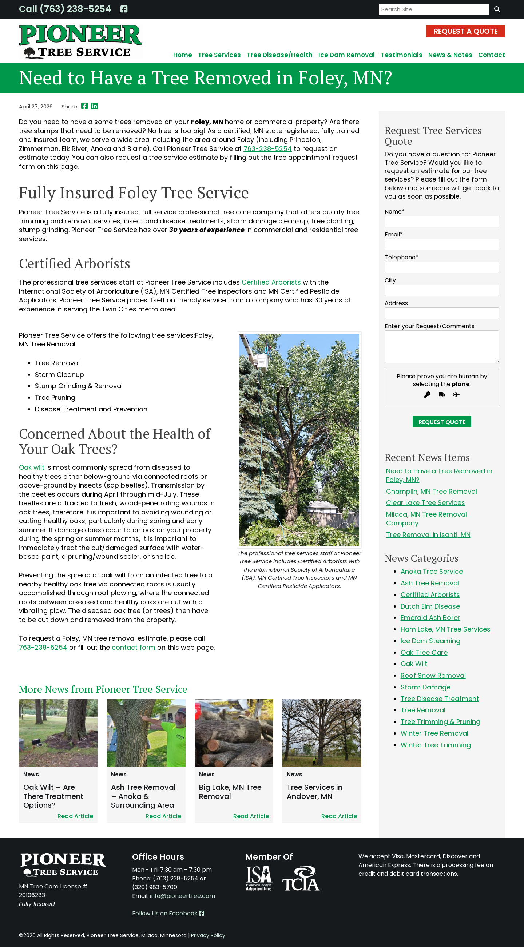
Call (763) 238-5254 (65, 9)
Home (182, 55)
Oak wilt (31, 467)
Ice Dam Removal (346, 55)
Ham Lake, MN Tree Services (446, 629)
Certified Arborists (271, 282)
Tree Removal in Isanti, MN (428, 534)
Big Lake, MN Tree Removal (230, 791)
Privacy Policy (208, 935)
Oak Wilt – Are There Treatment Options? (53, 796)
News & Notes (450, 55)
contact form (133, 647)
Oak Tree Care (424, 652)
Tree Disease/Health (280, 55)
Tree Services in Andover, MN (314, 791)
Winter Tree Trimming (436, 744)
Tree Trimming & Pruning (440, 721)
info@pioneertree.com (182, 896)
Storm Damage (425, 687)
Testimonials (401, 55)
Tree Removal (423, 710)
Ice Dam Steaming (430, 640)
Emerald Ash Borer (430, 617)
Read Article (75, 816)
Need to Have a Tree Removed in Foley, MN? (439, 475)
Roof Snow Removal (433, 675)
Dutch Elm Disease (430, 606)
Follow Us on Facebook (168, 913)
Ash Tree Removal (430, 583)
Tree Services (219, 55)
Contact (491, 55)
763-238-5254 (267, 148)
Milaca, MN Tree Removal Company (426, 519)
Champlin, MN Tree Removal (431, 491)
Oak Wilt (414, 663)
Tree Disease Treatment (440, 698)
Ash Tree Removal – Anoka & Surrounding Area (143, 796)
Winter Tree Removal (434, 733)
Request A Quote (466, 31)
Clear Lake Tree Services (425, 502)
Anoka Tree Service (432, 571)
